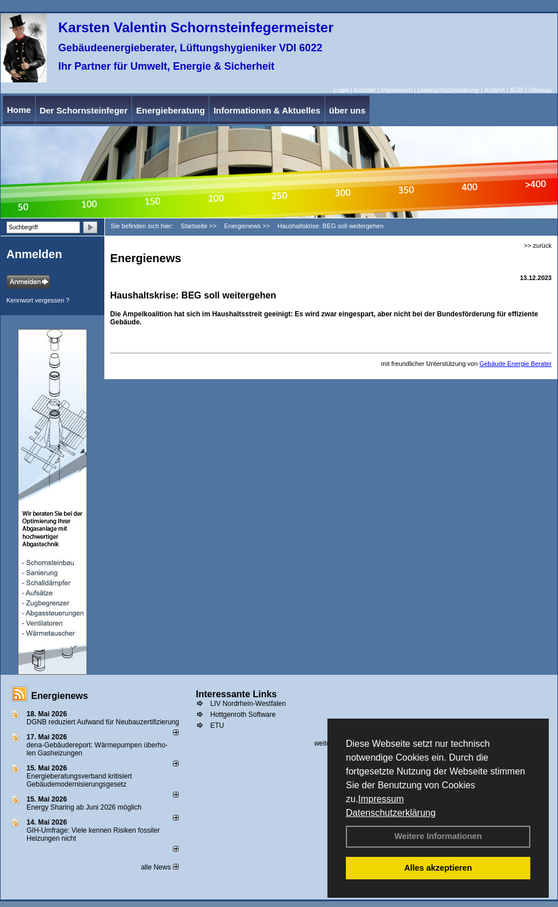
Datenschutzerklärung (391, 813)
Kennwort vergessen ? (37, 300)
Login (341, 89)
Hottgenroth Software (243, 715)
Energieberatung (170, 110)
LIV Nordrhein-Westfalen (248, 704)
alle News (159, 867)
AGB (516, 89)
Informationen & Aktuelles (266, 110)
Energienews (59, 696)
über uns (347, 110)
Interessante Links (236, 694)
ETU (217, 725)
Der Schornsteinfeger (84, 110)
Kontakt (364, 89)
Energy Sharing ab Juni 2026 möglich (84, 807)
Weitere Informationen (438, 836)
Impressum (381, 799)
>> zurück (538, 245)
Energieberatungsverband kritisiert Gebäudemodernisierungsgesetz (79, 780)
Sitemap (540, 89)
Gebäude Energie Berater (516, 363)
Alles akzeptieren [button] (438, 867)
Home (19, 110)
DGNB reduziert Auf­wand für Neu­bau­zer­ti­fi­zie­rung (103, 722)
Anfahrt (494, 89)
